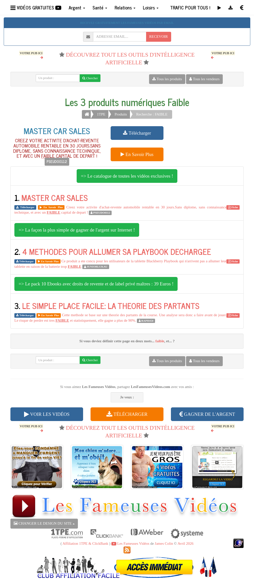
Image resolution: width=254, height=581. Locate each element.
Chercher (90, 78)
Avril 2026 (185, 543)
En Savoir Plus (137, 154)
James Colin (164, 543)
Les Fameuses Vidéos (130, 543)
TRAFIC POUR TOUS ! (190, 7)
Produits (121, 114)
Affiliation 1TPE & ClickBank (85, 543)
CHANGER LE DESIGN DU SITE (44, 523)
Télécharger (137, 133)
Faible (178, 102)
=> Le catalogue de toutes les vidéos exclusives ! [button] (127, 176)
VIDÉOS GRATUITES (35, 7)
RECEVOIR (158, 37)
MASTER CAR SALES (57, 130)
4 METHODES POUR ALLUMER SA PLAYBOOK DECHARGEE (116, 251)
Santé (100, 7)
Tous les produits (167, 79)
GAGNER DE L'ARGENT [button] (207, 414)
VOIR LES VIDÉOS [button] (46, 414)
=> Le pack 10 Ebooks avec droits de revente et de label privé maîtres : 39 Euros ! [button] (96, 283)
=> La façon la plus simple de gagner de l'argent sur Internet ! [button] (77, 229)
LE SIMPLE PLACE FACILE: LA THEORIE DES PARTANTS (110, 305)
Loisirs (151, 7)
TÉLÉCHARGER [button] (127, 414)
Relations (125, 7)
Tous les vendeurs (204, 79)
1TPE (101, 114)
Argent (77, 7)
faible (159, 341)
